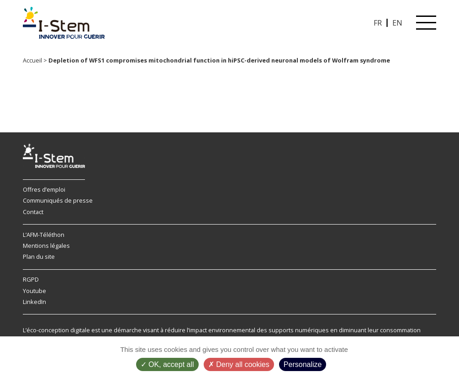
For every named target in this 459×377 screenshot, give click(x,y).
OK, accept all (167, 364)
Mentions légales (46, 245)
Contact (33, 212)
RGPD (31, 279)
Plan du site (39, 256)
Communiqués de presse (58, 200)
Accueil (32, 60)
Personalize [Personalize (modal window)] (303, 364)
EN (397, 23)
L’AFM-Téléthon (43, 234)
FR (378, 23)
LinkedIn (34, 302)
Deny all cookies (238, 364)
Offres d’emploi (44, 189)
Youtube (34, 291)
